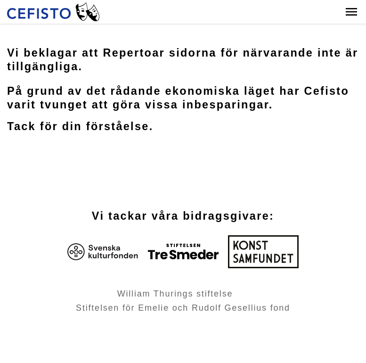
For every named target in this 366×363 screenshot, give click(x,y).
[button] (351, 11)
